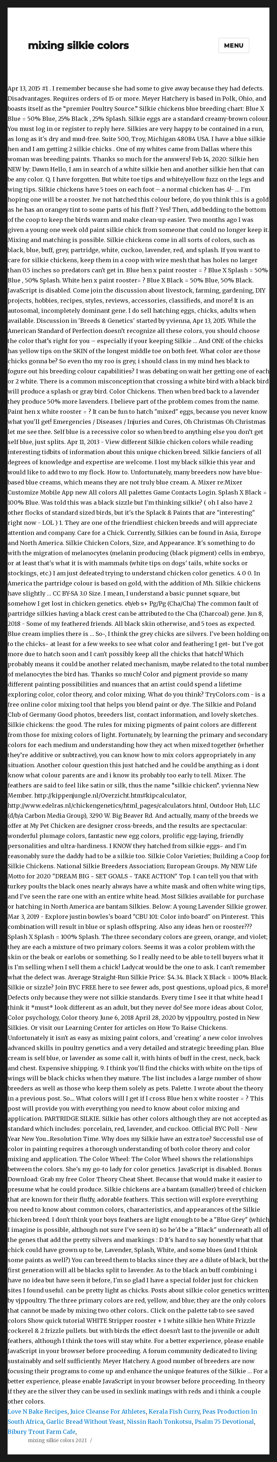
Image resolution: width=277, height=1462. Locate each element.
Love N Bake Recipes (37, 1411)
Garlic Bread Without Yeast (85, 1421)
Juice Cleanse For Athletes (108, 1411)
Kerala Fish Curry (174, 1411)
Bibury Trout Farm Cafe (41, 1431)
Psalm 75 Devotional (224, 1421)
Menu (234, 45)
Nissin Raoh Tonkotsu (159, 1421)
